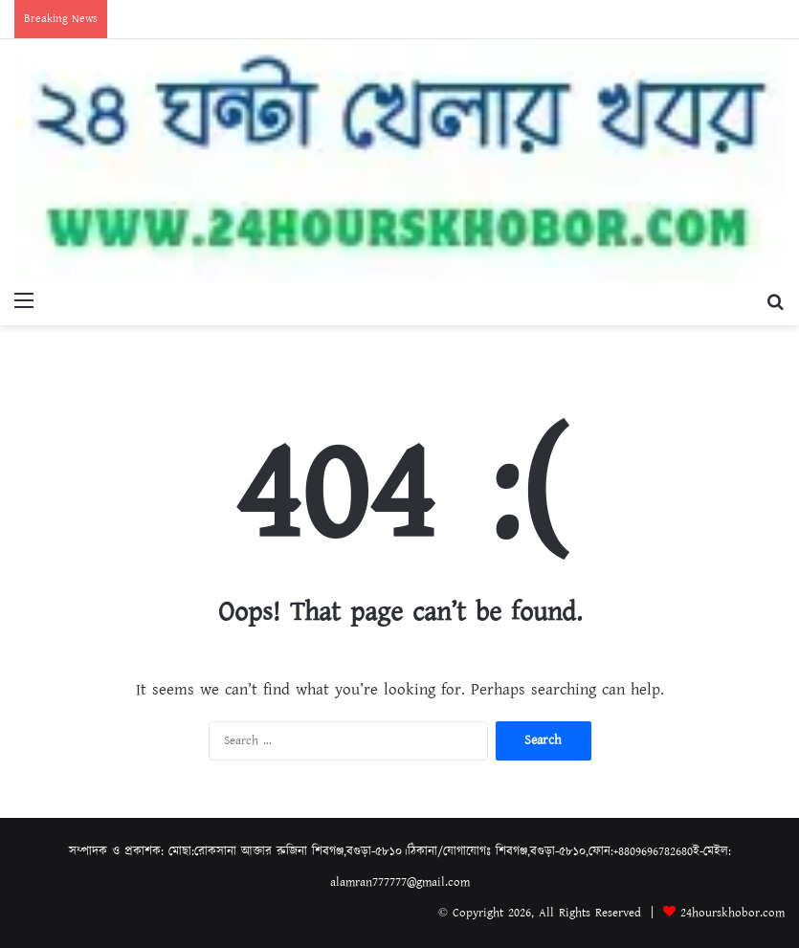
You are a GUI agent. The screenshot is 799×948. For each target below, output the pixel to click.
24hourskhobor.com (732, 913)
